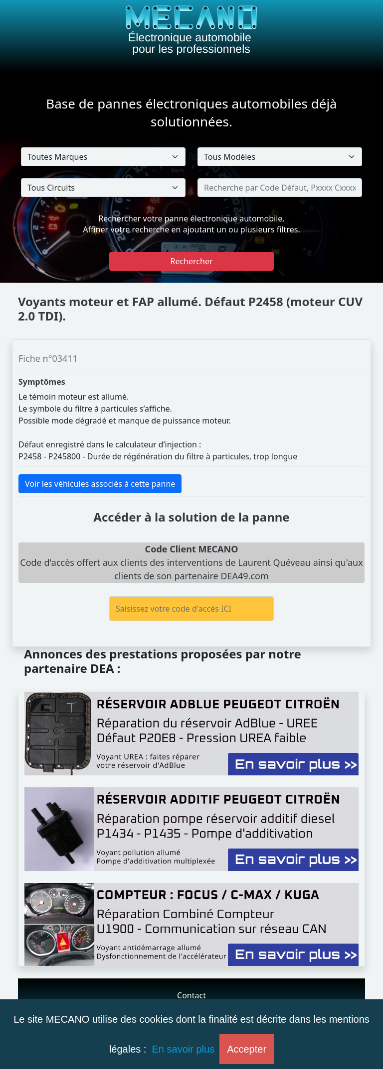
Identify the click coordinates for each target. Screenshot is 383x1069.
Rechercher (191, 261)
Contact (191, 995)
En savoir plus (183, 1049)
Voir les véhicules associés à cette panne (100, 483)
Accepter (246, 1049)
